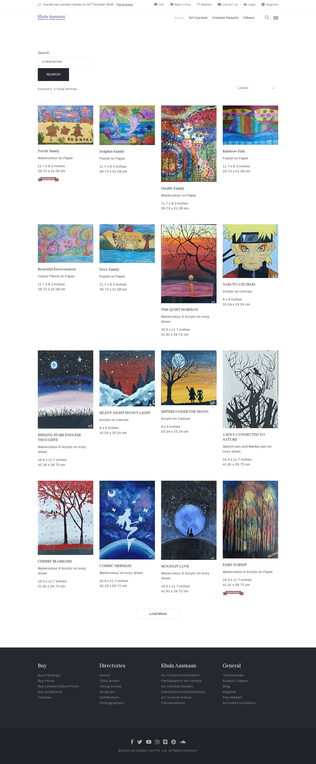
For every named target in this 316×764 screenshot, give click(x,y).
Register (269, 4)
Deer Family (109, 269)
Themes (44, 697)
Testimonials (233, 675)
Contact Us (227, 4)
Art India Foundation (239, 703)
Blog (226, 686)
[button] (267, 18)
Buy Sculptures (50, 692)
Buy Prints (46, 681)
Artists (104, 675)
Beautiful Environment (57, 269)
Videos (242, 681)
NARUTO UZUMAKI (239, 284)
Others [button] (248, 18)
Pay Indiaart (232, 697)
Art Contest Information (180, 675)
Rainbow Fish (234, 151)
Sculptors (107, 692)
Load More (158, 614)
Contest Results (225, 18)
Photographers (111, 703)
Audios (228, 681)
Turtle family (48, 151)
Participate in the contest (181, 681)
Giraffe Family (172, 188)
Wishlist (204, 4)
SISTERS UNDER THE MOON (185, 411)
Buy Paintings (49, 675)
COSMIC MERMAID (115, 566)
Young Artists (110, 686)
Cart (158, 4)
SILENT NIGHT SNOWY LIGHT (124, 413)
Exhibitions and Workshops (183, 692)
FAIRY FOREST (235, 565)
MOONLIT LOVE (175, 566)
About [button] (179, 18)
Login (249, 4)
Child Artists (109, 681)
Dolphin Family (111, 151)
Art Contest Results (177, 686)
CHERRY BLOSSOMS (55, 561)
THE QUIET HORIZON (179, 309)
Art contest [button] (198, 18)
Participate (124, 4)
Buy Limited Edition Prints (58, 686)
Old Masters (109, 697)
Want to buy (180, 4)
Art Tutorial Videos (176, 697)
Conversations (173, 703)
